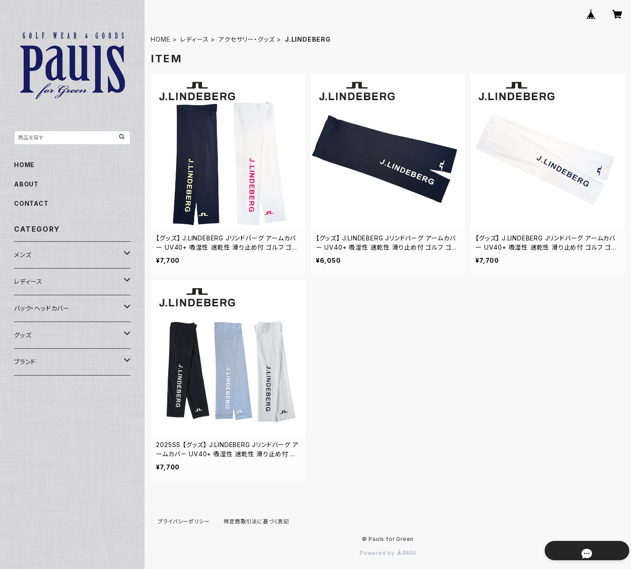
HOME (160, 39)
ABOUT (26, 184)
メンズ (22, 254)
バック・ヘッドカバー (42, 308)
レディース (194, 39)
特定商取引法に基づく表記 (256, 521)
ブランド (25, 361)
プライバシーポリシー (183, 521)
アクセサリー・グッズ (247, 39)
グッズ (22, 335)
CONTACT (31, 203)
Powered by (388, 553)
